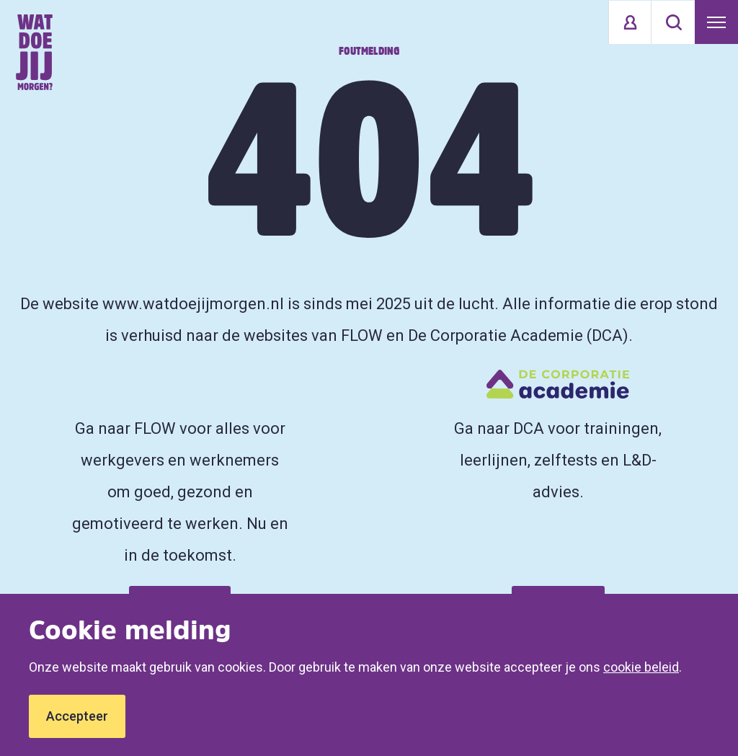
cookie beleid (641, 667)
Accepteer (77, 716)
